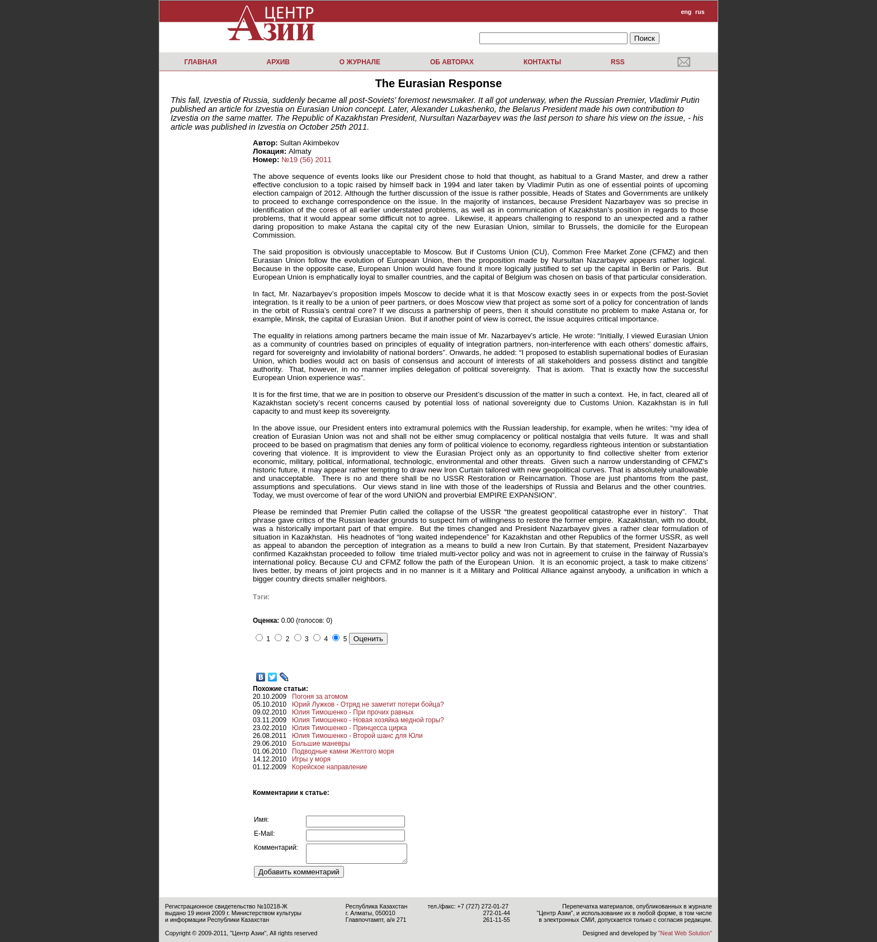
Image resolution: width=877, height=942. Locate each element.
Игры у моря (311, 759)
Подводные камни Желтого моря (343, 751)
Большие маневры (321, 743)
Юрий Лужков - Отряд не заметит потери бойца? (368, 704)
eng (686, 11)
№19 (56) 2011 (306, 159)
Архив (278, 62)
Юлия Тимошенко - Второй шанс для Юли (357, 736)
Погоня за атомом (320, 696)
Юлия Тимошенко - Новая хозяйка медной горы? (368, 720)
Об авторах (452, 62)
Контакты (542, 62)
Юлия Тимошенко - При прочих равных (352, 712)
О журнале (360, 62)
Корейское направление (329, 767)
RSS (618, 62)
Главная (200, 62)
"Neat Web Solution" (685, 933)
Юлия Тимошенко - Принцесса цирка (349, 728)
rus (700, 11)
